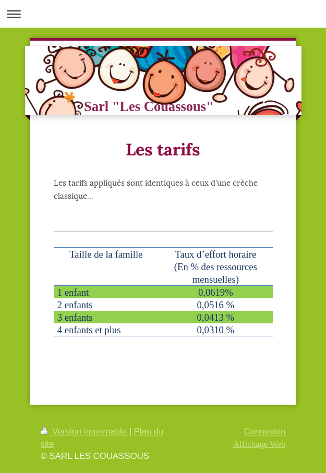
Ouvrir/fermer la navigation (163, 14)
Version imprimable (85, 431)
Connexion (264, 431)
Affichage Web (259, 444)
